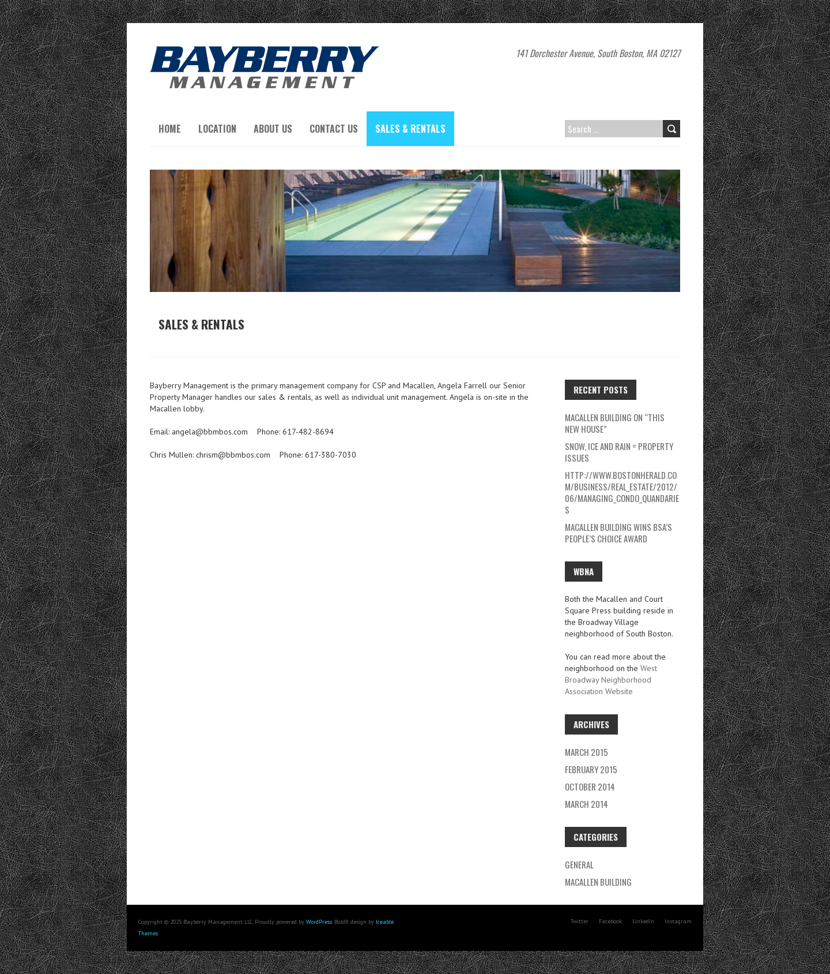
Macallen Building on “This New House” (615, 423)
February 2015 (591, 769)
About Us (273, 129)
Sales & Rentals (410, 129)
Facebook (610, 921)
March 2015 (586, 752)
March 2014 (586, 803)
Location (217, 129)
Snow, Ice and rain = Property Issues (619, 452)
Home (170, 129)
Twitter (579, 921)
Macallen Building (598, 881)
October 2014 (590, 786)
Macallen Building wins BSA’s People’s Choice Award (618, 532)
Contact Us (334, 129)
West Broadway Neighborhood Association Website (611, 679)
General (579, 864)
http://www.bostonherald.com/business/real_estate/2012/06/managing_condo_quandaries (622, 492)
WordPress (319, 922)
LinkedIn (643, 921)
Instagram (678, 921)
